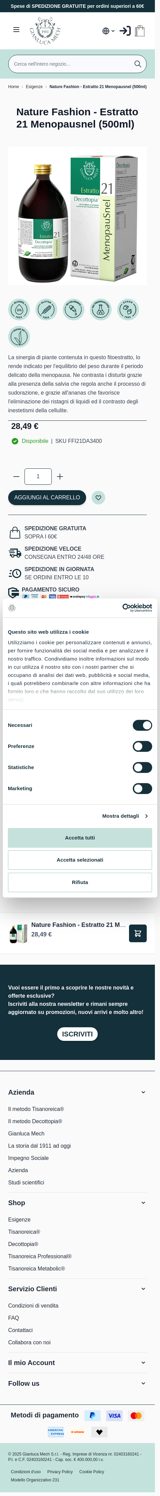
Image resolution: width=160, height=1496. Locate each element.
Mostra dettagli (120, 816)
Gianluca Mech (26, 1133)
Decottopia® (23, 1244)
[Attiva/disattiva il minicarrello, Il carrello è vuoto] (140, 31)
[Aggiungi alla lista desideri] (98, 497)
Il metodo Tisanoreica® (36, 1109)
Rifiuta (80, 882)
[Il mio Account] (125, 31)
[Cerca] (138, 64)
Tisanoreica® (24, 1232)
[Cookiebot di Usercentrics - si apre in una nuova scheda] (122, 607)
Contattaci (20, 1330)
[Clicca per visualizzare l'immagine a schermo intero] (77, 216)
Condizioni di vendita (33, 1306)
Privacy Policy (60, 1471)
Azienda (18, 1170)
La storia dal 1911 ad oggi (39, 1146)
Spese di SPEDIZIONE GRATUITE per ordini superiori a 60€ (77, 6)
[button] (77, 1092)
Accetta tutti (80, 838)
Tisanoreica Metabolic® (36, 1268)
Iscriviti (77, 1034)
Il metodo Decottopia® (35, 1121)
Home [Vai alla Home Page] (13, 86)
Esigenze (34, 86)
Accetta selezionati (80, 860)
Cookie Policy (91, 1471)
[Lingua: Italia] (108, 31)
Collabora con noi (29, 1342)
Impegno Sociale (28, 1158)
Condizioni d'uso (26, 1471)
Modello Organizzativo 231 (35, 1480)
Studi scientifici (26, 1182)
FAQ (13, 1318)
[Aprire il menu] (16, 29)
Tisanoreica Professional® (39, 1256)
